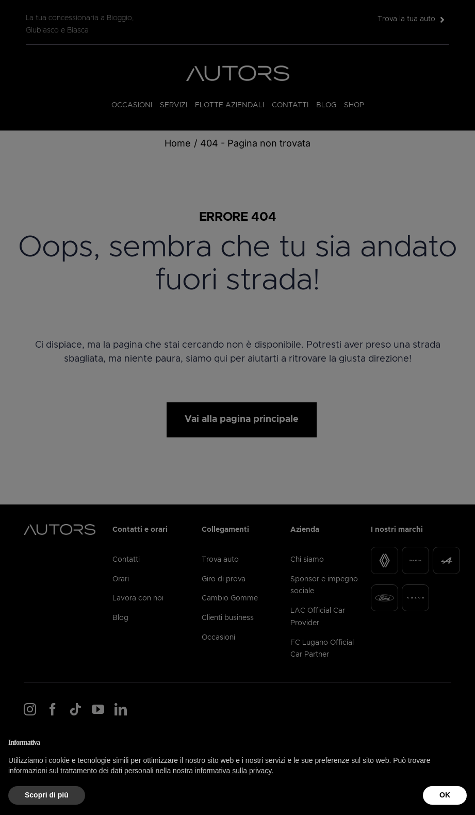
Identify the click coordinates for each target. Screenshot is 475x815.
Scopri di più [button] (47, 795)
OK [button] (444, 795)
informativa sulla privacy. (234, 771)
